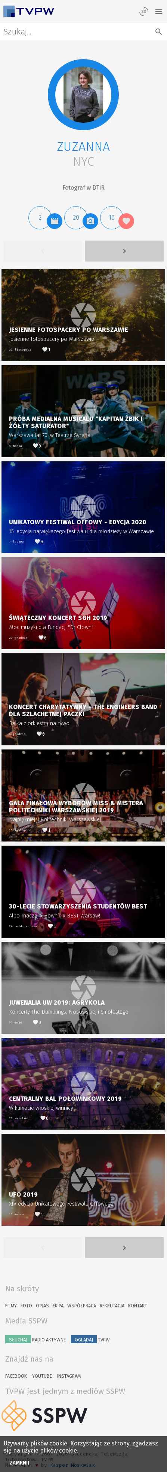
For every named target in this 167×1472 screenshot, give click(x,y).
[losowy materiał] (144, 11)
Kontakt (137, 1305)
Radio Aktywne (35, 1339)
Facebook (16, 1376)
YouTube (42, 1376)
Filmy (11, 1305)
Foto (26, 1305)
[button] (83, 95)
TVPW (90, 1339)
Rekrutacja (112, 1305)
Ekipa (58, 1305)
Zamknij (20, 1463)
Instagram (69, 1376)
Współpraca (81, 1305)
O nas (42, 1305)
